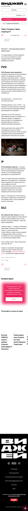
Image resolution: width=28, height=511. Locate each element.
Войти (14, 299)
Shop (14, 488)
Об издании (14, 469)
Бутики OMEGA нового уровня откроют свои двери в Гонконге (6, 342)
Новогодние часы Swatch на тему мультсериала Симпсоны (19, 339)
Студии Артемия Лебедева (18, 494)
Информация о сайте (14, 496)
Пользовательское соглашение (14, 477)
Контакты (14, 484)
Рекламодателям (14, 473)
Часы (7, 260)
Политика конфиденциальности (14, 481)
